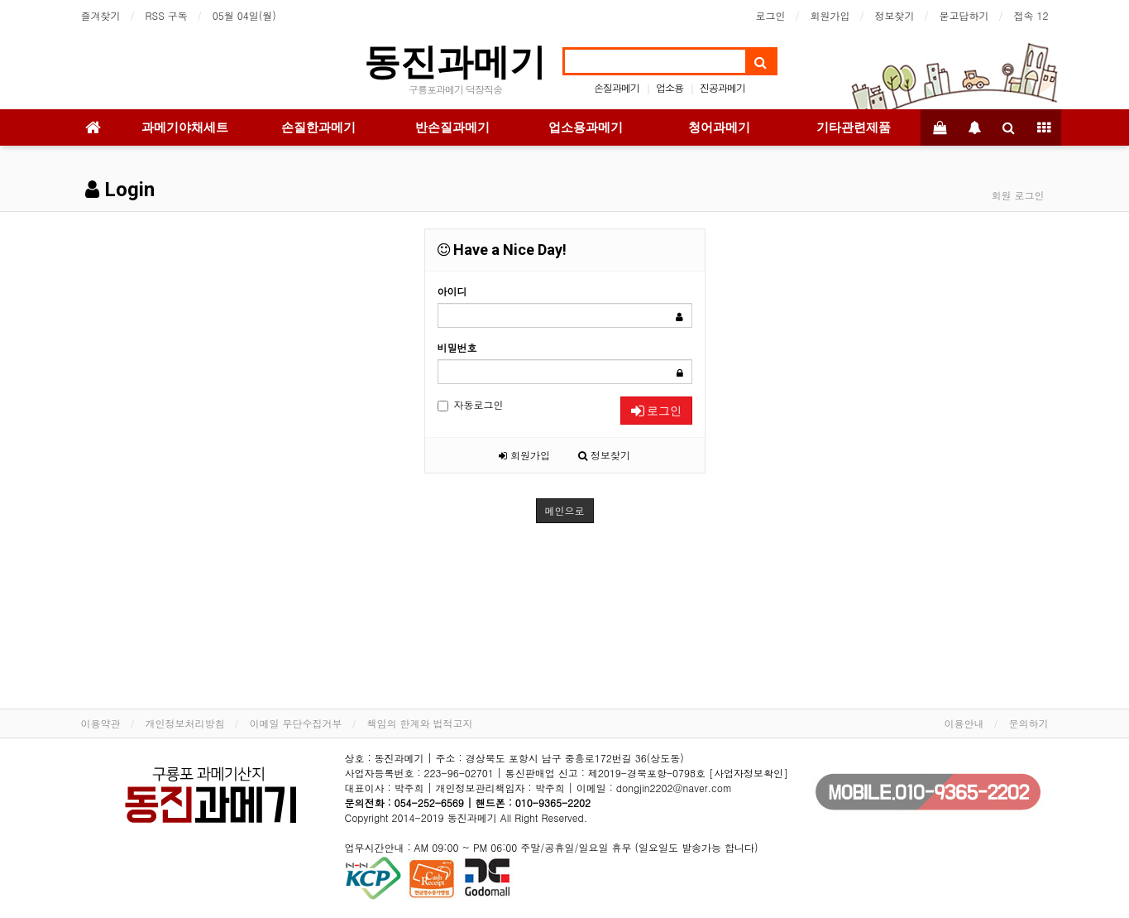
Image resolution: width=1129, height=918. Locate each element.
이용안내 (964, 723)
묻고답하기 (964, 15)
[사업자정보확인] (748, 773)
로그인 (771, 15)
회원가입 (830, 15)
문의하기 (1029, 723)
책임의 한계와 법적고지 (420, 723)
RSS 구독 (167, 15)
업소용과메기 (585, 127)
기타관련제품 (853, 127)
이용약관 (101, 723)
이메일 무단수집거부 (296, 723)
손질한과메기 (318, 127)
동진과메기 (455, 61)
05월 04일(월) (244, 15)
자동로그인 (471, 404)
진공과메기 (722, 87)
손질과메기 (616, 87)
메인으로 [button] (565, 510)
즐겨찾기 (101, 15)
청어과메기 (719, 127)
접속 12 (1031, 15)
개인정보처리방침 (185, 723)
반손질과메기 (452, 127)
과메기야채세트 (184, 127)
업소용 (669, 87)
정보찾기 (895, 15)
